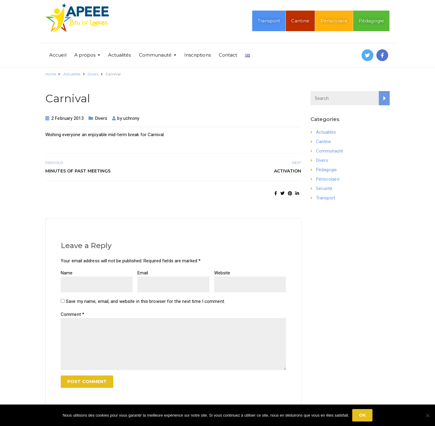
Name (66, 273)
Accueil (57, 55)
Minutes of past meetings (78, 171)
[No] (427, 415)
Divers (101, 118)
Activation (287, 171)
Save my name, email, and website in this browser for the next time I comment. (145, 301)
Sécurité (324, 188)
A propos (85, 55)
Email (142, 273)
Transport (269, 21)
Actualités (119, 55)
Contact (228, 55)
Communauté (155, 55)
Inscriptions (197, 55)
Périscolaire (334, 21)
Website (222, 273)
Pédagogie (371, 21)
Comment (72, 314)
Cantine (300, 21)
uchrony (131, 118)
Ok (362, 415)
